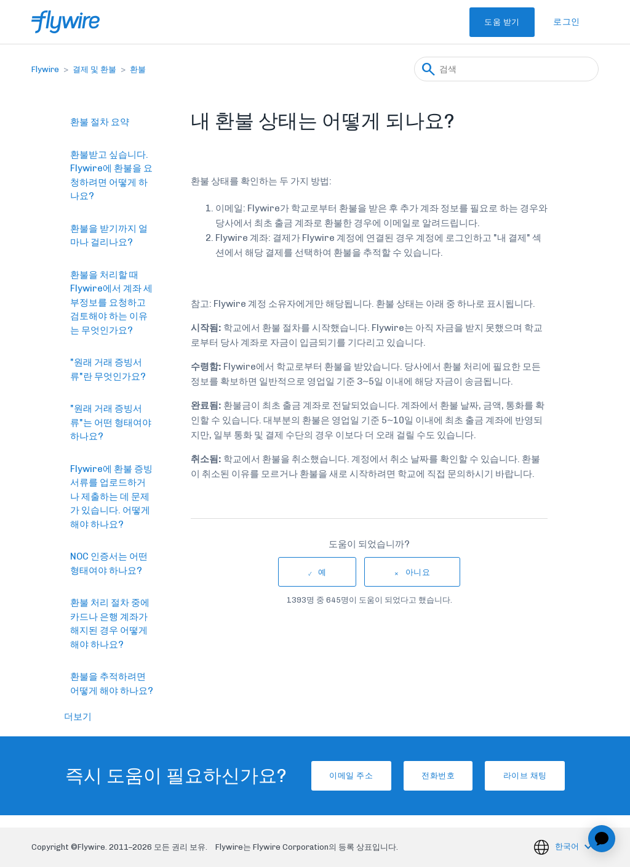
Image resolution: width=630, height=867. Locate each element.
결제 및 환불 (94, 69)
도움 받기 (488, 21)
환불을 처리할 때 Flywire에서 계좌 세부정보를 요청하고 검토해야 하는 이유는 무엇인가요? (111, 302)
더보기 (78, 716)
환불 (138, 69)
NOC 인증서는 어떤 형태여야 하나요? (109, 563)
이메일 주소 (328, 775)
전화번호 (438, 775)
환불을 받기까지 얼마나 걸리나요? (109, 235)
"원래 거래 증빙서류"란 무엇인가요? (108, 369)
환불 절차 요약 (99, 122)
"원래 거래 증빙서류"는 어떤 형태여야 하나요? (110, 422)
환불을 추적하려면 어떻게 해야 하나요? (111, 683)
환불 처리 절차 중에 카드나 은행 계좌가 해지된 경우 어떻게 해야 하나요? (110, 623)
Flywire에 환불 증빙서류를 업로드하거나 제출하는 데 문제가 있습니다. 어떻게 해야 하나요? (111, 496)
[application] (601, 838)
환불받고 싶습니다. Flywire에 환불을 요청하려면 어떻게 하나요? (111, 175)
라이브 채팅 (548, 775)
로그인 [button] (566, 22)
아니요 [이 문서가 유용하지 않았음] (418, 572)
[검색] (506, 69)
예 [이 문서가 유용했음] (322, 572)
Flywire (45, 69)
